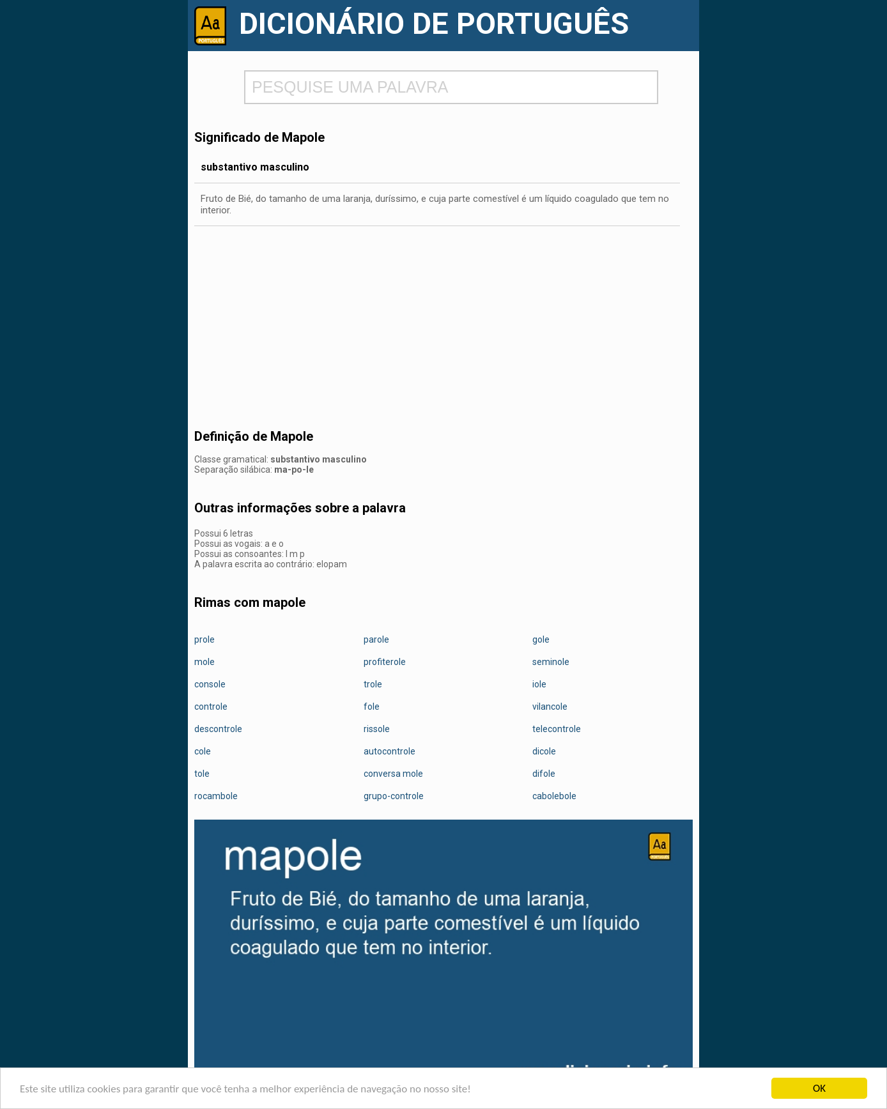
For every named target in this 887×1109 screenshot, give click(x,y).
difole (543, 774)
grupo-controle (394, 796)
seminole (550, 662)
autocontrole (389, 751)
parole (376, 639)
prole (204, 639)
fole (372, 706)
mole (204, 662)
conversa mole (393, 774)
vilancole (549, 706)
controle (211, 706)
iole (539, 684)
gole (541, 639)
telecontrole (556, 729)
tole (202, 774)
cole (202, 751)
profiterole (385, 662)
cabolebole (554, 796)
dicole (544, 751)
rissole (377, 729)
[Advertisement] (443, 328)
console (210, 684)
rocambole (216, 796)
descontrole (218, 729)
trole (373, 684)
